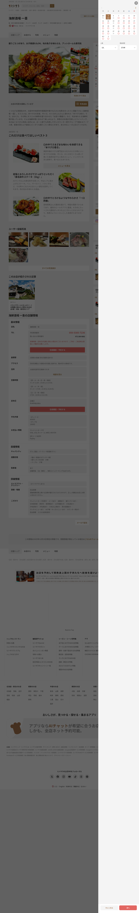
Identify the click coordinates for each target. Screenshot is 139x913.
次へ (128, 908)
